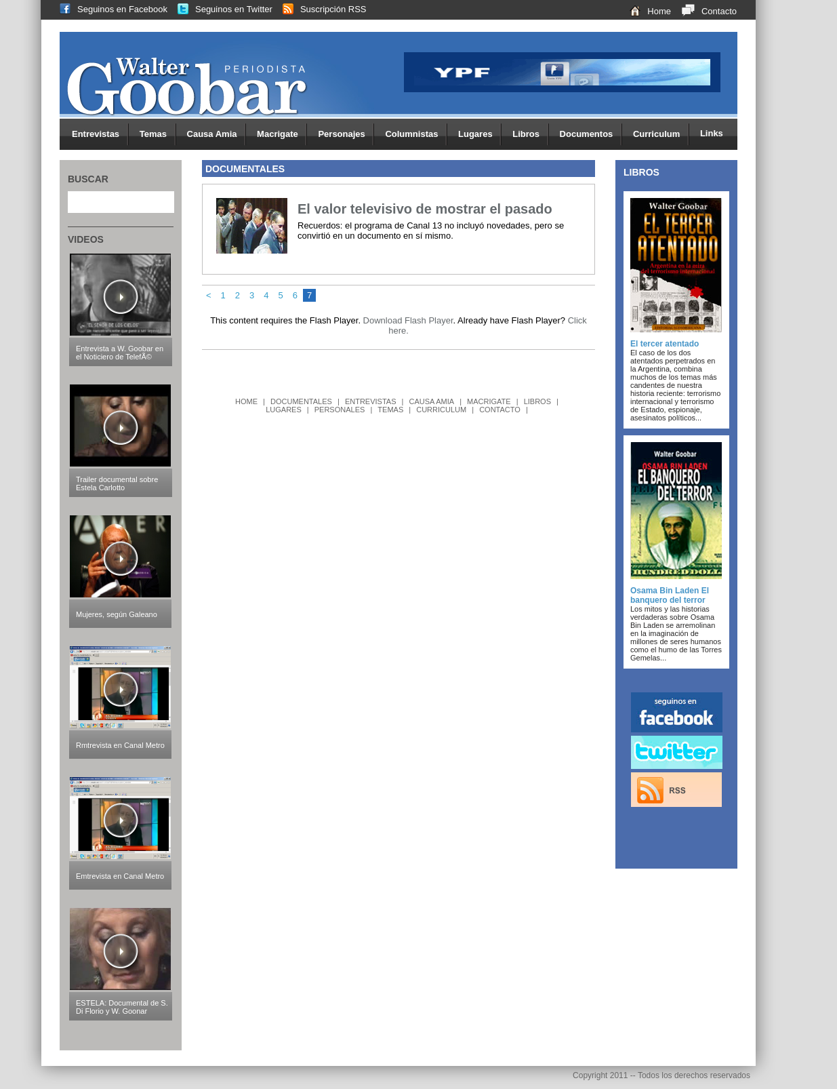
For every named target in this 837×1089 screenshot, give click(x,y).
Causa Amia (217, 134)
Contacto (704, 11)
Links (711, 133)
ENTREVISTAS (370, 401)
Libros (530, 134)
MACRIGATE (489, 401)
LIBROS (537, 401)
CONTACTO (499, 409)
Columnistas (416, 134)
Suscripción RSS (319, 9)
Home (645, 11)
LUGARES (284, 409)
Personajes (346, 134)
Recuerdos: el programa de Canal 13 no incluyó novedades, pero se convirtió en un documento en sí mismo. (431, 230)
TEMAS (390, 409)
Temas (158, 134)
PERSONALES (339, 409)
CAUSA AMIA (431, 401)
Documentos (591, 134)
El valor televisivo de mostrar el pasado (425, 208)
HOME (246, 401)
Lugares (480, 134)
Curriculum (661, 134)
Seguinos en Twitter (219, 9)
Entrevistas (100, 134)
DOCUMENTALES (301, 401)
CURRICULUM (441, 409)
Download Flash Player (408, 320)
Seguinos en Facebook (108, 9)
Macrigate (282, 134)
